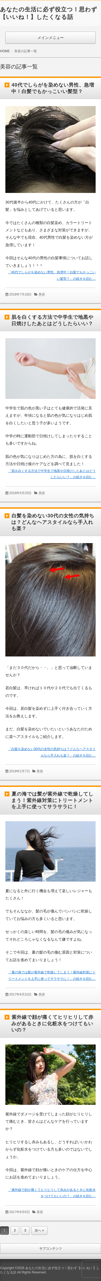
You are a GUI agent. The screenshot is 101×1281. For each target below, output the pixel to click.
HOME (5, 51)
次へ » (39, 1230)
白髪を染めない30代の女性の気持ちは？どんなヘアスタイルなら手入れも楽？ (52, 522)
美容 (42, 294)
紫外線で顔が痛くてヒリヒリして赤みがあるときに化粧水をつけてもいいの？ (52, 1023)
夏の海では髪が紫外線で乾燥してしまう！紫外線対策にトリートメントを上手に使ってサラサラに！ (52, 800)
